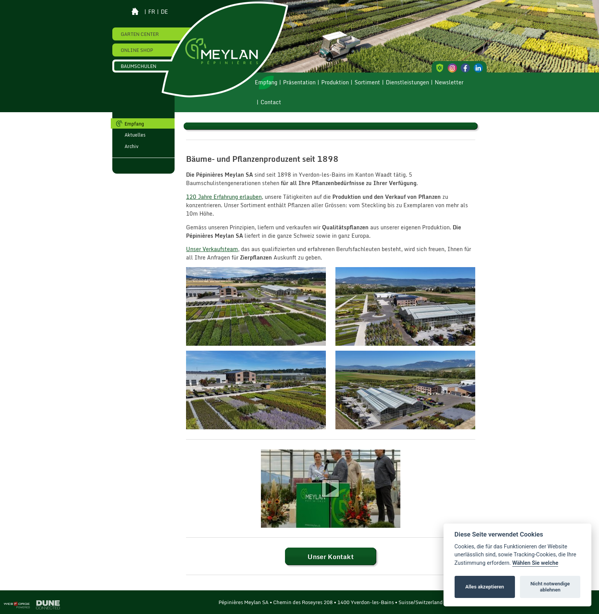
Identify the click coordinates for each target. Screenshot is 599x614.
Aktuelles (135, 135)
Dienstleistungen (407, 82)
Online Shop (137, 50)
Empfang (266, 82)
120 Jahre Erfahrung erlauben (224, 197)
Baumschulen (138, 66)
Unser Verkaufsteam (212, 249)
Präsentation (299, 82)
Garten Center (140, 34)
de (164, 12)
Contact (271, 102)
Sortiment (367, 82)
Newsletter (449, 82)
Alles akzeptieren (484, 587)
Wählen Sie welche (535, 563)
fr (151, 12)
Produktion (335, 82)
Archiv (131, 146)
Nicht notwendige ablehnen (550, 587)
